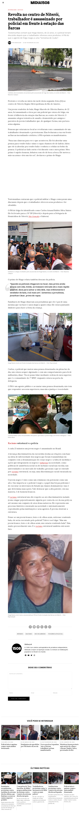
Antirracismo (12, 9)
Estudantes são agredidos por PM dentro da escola (30, 745)
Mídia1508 (28, 644)
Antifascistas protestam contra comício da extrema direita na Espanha (55, 789)
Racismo (12, 443)
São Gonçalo (34, 216)
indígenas (44, 462)
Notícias (20, 9)
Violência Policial (55, 634)
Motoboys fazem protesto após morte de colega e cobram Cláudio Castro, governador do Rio (69, 747)
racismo (15, 471)
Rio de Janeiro (40, 634)
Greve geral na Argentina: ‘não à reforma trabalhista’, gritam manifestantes (49, 747)
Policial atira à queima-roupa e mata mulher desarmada (9, 746)
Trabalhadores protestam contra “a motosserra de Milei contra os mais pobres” (40, 790)
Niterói (20, 634)
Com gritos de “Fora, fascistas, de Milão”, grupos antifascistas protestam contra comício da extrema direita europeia (24, 791)
